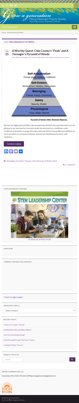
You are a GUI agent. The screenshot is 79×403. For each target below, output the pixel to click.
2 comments (70, 165)
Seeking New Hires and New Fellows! (18, 330)
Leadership (48, 57)
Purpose (62, 57)
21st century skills (34, 57)
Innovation (19, 161)
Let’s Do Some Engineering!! (14, 335)
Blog (42, 57)
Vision (67, 57)
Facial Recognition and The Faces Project (19, 340)
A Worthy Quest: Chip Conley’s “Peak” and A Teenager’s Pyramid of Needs (40, 52)
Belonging (11, 161)
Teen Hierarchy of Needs (42, 161)
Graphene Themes (19, 400)
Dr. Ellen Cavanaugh (20, 57)
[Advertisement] (39, 176)
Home (4, 32)
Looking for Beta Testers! (13, 345)
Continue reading (14, 144)
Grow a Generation (10, 27)
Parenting (55, 57)
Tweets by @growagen (13, 297)
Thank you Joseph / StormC (14, 325)
